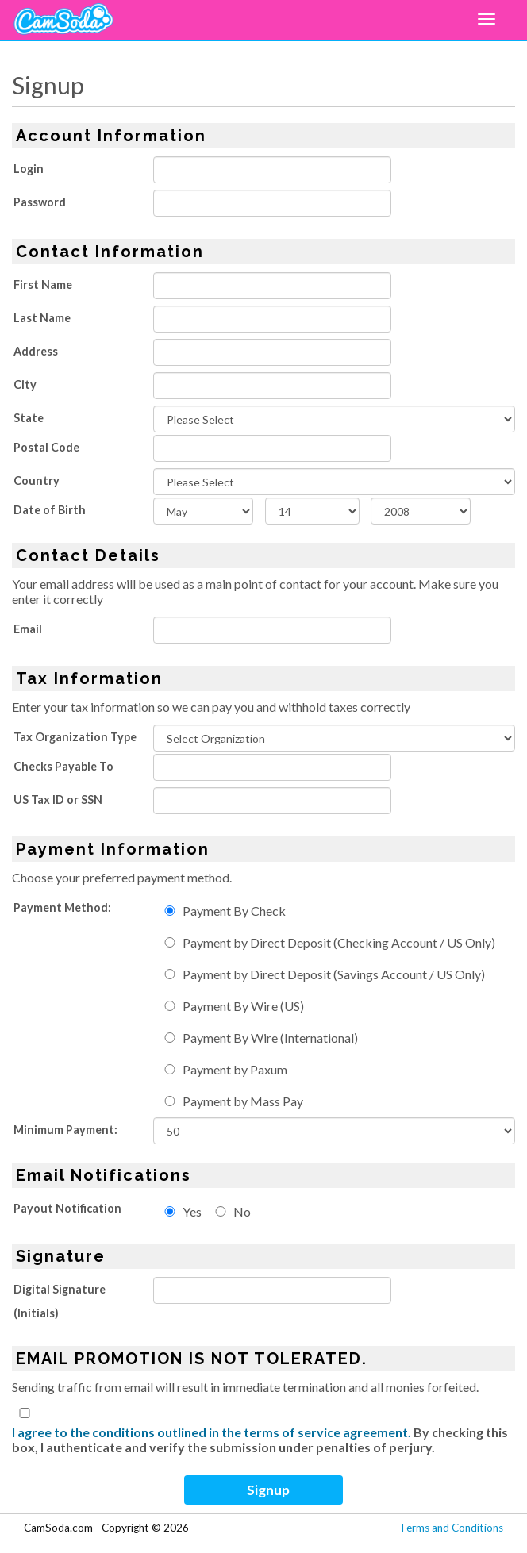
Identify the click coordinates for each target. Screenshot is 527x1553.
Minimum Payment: (65, 1129)
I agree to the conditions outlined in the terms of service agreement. (211, 1432)
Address (35, 351)
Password (39, 202)
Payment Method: (62, 907)
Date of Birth (49, 510)
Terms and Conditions (451, 1527)
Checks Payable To (63, 766)
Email (27, 629)
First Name (42, 284)
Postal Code (46, 447)
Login (28, 168)
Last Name (42, 318)
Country (36, 480)
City (25, 384)
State (28, 418)
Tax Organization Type (75, 737)
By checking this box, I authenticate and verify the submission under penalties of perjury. (260, 1439)
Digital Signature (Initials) (59, 1301)
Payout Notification (67, 1208)
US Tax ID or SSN (57, 799)
